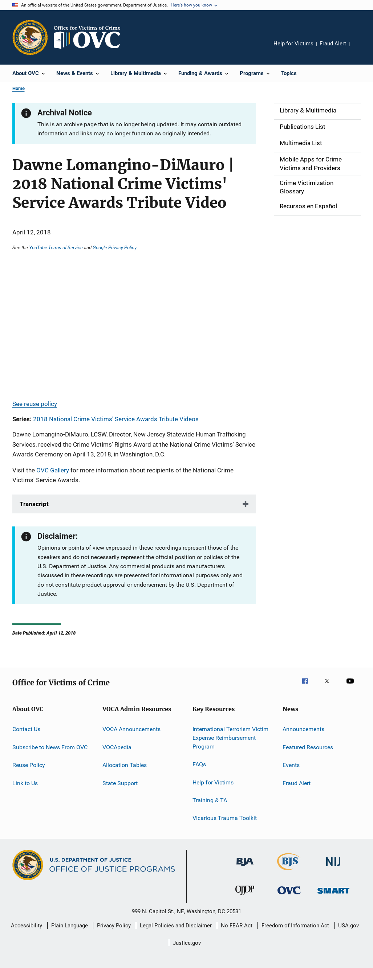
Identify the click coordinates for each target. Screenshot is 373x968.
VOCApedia (116, 747)
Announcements (303, 729)
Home (18, 88)
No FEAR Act (236, 925)
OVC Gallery (52, 470)
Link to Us (25, 782)
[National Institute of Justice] (333, 867)
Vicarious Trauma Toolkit (224, 818)
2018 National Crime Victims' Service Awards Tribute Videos (116, 419)
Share (361, 49)
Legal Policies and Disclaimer (176, 925)
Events (291, 765)
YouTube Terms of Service (56, 247)
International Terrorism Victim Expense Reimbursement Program (230, 738)
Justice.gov (187, 943)
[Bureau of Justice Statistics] (289, 871)
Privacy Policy (114, 925)
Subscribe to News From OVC (50, 747)
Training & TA (209, 800)
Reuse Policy (28, 765)
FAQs (199, 764)
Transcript (34, 504)
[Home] (90, 37)
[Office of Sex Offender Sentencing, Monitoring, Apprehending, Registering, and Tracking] (333, 894)
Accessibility (26, 925)
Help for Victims (293, 43)
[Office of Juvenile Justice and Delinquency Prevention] (244, 896)
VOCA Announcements (131, 729)
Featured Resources (308, 747)
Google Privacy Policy (115, 247)
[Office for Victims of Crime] (289, 895)
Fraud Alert (333, 43)
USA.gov (348, 925)
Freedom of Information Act (295, 925)
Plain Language (69, 925)
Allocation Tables (124, 765)
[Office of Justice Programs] (30, 37)
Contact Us (26, 729)
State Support (120, 782)
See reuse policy (34, 403)
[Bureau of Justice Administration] (245, 867)
